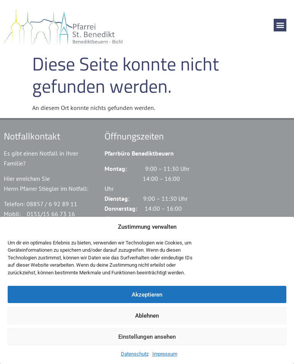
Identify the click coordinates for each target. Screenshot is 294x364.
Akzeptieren (147, 294)
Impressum (164, 354)
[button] (280, 25)
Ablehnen (147, 315)
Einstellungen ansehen (147, 336)
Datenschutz (135, 354)
